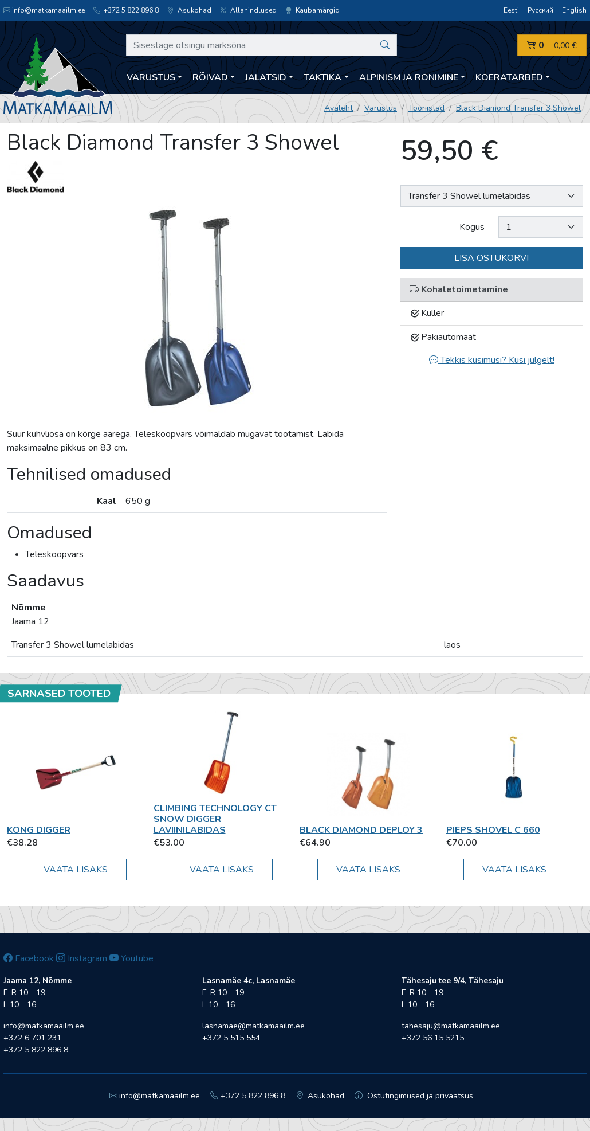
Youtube (131, 958)
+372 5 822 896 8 (126, 10)
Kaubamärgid (312, 10)
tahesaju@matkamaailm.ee (451, 1025)
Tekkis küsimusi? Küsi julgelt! (491, 360)
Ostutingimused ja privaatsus (414, 1095)
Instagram (81, 958)
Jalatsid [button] (265, 77)
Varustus (380, 108)
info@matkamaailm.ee (44, 10)
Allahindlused (248, 10)
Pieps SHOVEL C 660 (493, 830)
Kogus (472, 227)
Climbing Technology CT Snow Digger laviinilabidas (215, 819)
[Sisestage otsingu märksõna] (261, 45)
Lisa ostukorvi (491, 258)
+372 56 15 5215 (433, 1037)
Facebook (28, 958)
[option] (196, 310)
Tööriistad (426, 108)
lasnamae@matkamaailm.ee (253, 1025)
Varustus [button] (151, 77)
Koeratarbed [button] (509, 77)
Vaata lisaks (76, 869)
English (574, 10)
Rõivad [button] (210, 77)
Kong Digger (38, 830)
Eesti (511, 10)
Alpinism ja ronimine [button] (408, 77)
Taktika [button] (322, 77)
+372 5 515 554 (231, 1037)
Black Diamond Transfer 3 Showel (518, 108)
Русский (540, 10)
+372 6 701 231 (32, 1037)
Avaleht (338, 108)
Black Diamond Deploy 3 (361, 830)
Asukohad (189, 10)
